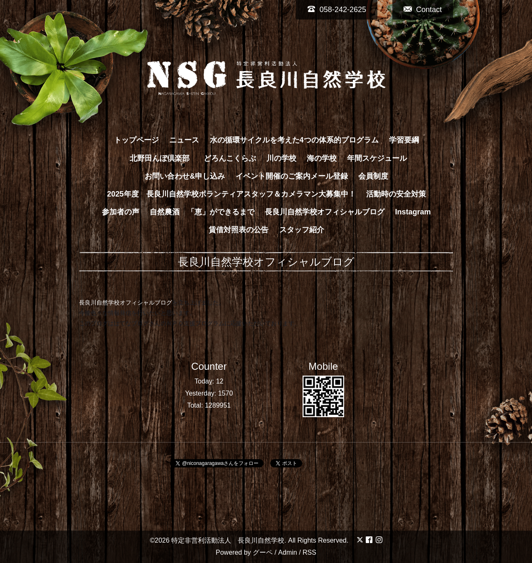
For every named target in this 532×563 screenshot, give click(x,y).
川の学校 (281, 158)
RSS (309, 552)
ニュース (184, 140)
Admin (287, 552)
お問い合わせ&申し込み (185, 176)
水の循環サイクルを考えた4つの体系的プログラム (294, 140)
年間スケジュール (377, 158)
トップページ (136, 140)
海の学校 (322, 158)
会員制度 (373, 176)
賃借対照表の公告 (238, 230)
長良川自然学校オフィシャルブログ (324, 212)
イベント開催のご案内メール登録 (292, 176)
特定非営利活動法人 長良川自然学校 (227, 540)
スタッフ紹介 (301, 230)
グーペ (263, 552)
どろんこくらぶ (230, 158)
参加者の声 (120, 212)
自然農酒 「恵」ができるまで (202, 212)
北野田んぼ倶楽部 (163, 158)
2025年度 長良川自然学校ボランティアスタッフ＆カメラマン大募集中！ (231, 194)
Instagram (413, 212)
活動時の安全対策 (396, 194)
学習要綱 (404, 140)
